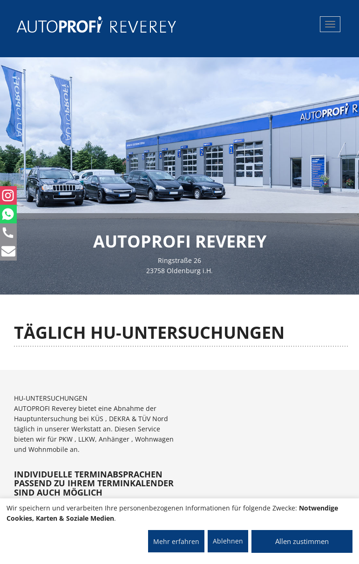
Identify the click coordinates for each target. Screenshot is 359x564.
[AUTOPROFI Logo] (53, 24)
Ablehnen (228, 541)
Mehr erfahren (176, 541)
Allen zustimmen (302, 541)
